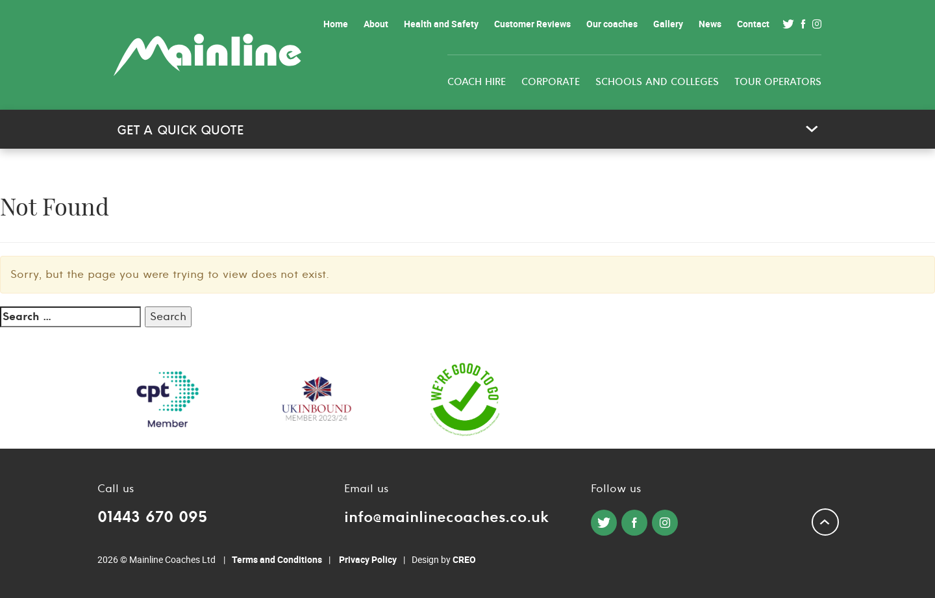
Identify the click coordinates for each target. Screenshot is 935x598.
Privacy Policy (368, 559)
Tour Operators (777, 82)
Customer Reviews (532, 24)
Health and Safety (441, 24)
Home (335, 24)
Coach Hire (476, 82)
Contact (753, 24)
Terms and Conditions (277, 559)
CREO (464, 559)
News (710, 24)
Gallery (668, 24)
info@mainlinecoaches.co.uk (446, 517)
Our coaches (612, 24)
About (376, 24)
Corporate (550, 82)
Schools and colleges (657, 82)
